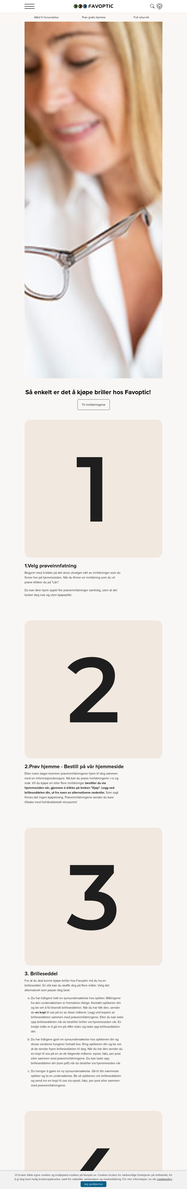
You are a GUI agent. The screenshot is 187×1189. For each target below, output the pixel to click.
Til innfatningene (93, 404)
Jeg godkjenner (93, 1184)
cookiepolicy (164, 1179)
